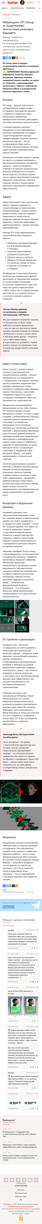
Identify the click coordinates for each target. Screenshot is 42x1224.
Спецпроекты (16, 8)
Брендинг (9, 1120)
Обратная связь (21, 1196)
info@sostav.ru (21, 1183)
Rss (21, 1200)
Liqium (26, 1213)
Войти (5, 925)
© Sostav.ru (8, 1204)
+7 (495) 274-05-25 (21, 1185)
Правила (11, 925)
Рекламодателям (21, 1193)
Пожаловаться (13, 948)
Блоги (4, 8)
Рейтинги (30, 8)
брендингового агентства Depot (21, 1206)
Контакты (21, 1190)
